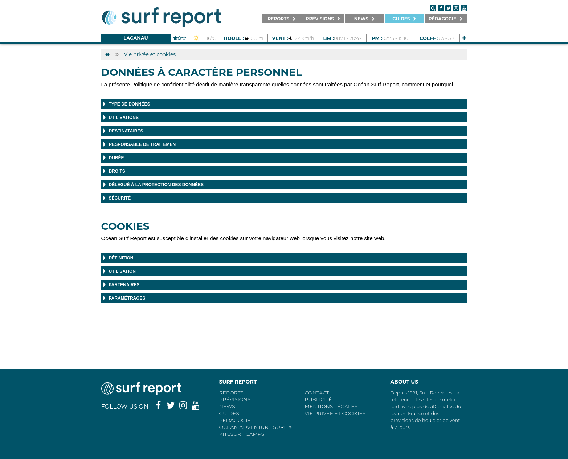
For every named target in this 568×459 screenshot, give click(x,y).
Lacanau (135, 38)
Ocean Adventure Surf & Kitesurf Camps (255, 430)
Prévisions (235, 399)
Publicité (318, 399)
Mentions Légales (331, 406)
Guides (229, 413)
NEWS (227, 406)
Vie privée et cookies (150, 54)
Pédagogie (235, 420)
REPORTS (231, 392)
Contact (317, 392)
